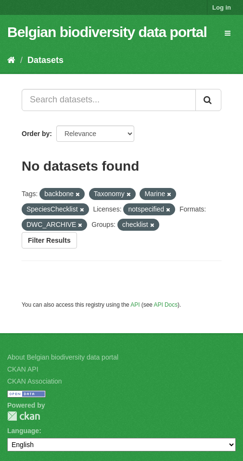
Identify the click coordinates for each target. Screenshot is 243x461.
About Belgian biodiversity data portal (62, 357)
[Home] (11, 60)
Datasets (45, 60)
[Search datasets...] (109, 100)
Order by (36, 133)
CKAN (23, 416)
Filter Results (49, 240)
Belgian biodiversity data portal (107, 32)
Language (23, 431)
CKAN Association (34, 381)
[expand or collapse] (227, 33)
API (135, 304)
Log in (221, 7)
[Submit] (208, 100)
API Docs (166, 304)
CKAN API (22, 369)
